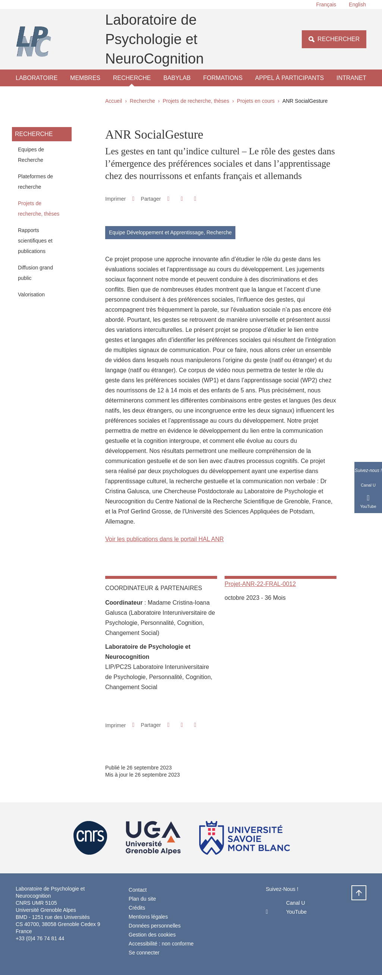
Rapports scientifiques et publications (35, 240)
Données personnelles (155, 926)
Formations (222, 78)
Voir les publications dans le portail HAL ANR (164, 539)
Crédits (137, 908)
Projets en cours (256, 101)
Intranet (351, 78)
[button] (168, 198)
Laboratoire (36, 78)
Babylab (177, 78)
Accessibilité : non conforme (161, 944)
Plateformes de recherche (35, 181)
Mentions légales (148, 917)
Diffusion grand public (35, 273)
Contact (138, 890)
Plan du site (142, 899)
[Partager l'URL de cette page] (195, 198)
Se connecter (144, 953)
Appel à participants (289, 78)
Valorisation (31, 294)
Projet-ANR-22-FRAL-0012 (260, 584)
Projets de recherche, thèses (196, 101)
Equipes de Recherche (31, 154)
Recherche (132, 78)
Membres (85, 78)
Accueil (113, 101)
